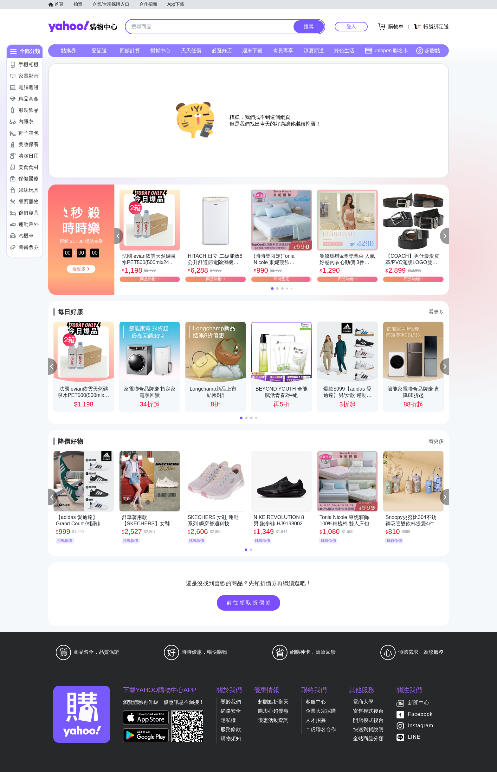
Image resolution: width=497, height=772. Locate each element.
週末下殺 (252, 50)
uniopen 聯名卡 (386, 51)
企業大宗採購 (321, 711)
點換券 (68, 50)
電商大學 (363, 701)
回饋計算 (130, 50)
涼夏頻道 (314, 50)
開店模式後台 (368, 720)
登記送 (99, 50)
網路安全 (231, 711)
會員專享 (283, 50)
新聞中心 (418, 702)
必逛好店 (222, 50)
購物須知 (231, 738)
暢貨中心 (160, 50)
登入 (351, 26)
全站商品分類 (368, 738)
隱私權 (228, 720)
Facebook (420, 714)
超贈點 (428, 51)
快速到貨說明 (368, 729)
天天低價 (191, 50)
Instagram (420, 725)
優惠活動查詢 (273, 720)
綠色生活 (344, 50)
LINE (414, 737)
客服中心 (316, 701)
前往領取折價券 (249, 602)
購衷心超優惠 (273, 711)
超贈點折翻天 (273, 701)
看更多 (436, 312)
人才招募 (316, 720)
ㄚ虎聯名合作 (321, 729)
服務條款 (231, 729)
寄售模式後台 (368, 711)
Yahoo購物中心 (82, 26)
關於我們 (231, 701)
